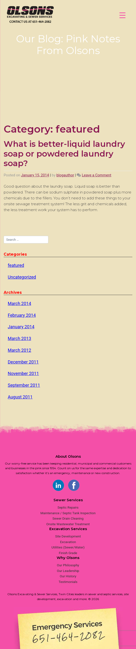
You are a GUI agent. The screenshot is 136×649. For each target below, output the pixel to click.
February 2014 (22, 315)
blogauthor (65, 175)
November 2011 (23, 373)
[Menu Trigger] (122, 15)
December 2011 (23, 361)
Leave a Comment (96, 175)
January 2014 (21, 326)
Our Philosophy (68, 565)
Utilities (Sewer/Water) (68, 547)
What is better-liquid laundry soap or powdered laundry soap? (64, 153)
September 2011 (24, 385)
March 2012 (19, 350)
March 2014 (19, 303)
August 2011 (20, 396)
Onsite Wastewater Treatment (68, 524)
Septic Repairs (67, 507)
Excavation (68, 542)
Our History (68, 576)
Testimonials (68, 582)
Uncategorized (22, 277)
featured (16, 265)
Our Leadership (68, 571)
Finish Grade (68, 553)
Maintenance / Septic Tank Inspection (68, 513)
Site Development (68, 536)
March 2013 (19, 338)
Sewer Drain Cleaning (68, 518)
